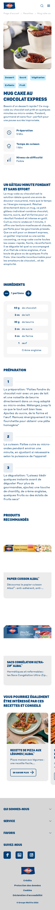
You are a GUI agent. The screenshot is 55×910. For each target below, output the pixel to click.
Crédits (27, 881)
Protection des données (27, 886)
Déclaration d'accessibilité (27, 895)
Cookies (27, 890)
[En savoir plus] (23, 772)
